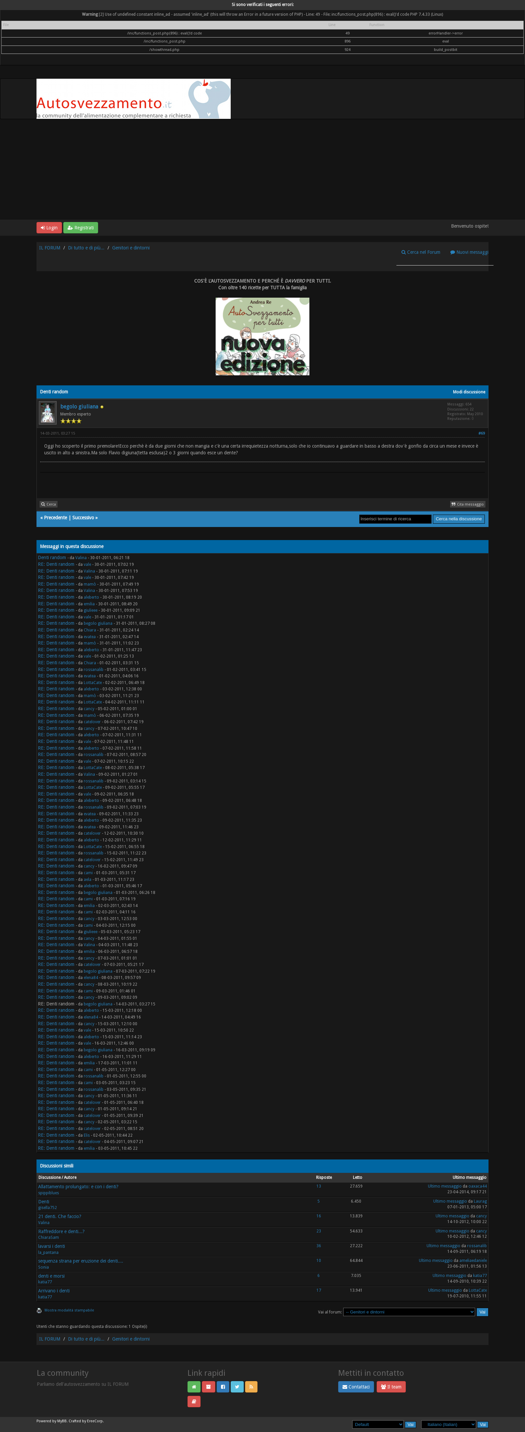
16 (318, 1216)
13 (318, 1186)
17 (318, 1290)
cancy (89, 708)
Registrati (81, 227)
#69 (481, 433)
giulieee (90, 610)
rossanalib (93, 669)
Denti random (52, 557)
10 (318, 1260)
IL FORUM (49, 247)
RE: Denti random (56, 564)
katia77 (45, 1282)
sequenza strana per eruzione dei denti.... (80, 1261)
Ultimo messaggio (445, 1186)
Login (49, 227)
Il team (391, 1386)
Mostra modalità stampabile (69, 1310)
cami (88, 873)
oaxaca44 (477, 1186)
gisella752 (47, 1207)
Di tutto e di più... (86, 247)
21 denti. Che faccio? (59, 1216)
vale (87, 564)
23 (318, 1231)
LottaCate (93, 682)
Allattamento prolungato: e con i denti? (78, 1186)
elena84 (91, 977)
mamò (90, 584)
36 (318, 1245)
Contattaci (356, 1386)
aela (87, 879)
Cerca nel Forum (420, 252)
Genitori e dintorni (131, 247)
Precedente (55, 517)
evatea (90, 636)
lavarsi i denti (51, 1246)
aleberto (91, 597)
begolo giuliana (79, 406)
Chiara (90, 630)
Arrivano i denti (54, 1290)
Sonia (43, 1267)
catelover (92, 722)
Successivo (83, 517)
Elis (87, 1135)
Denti (43, 1201)
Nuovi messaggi (469, 252)
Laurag (480, 1201)
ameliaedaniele (473, 1260)
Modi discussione (469, 392)
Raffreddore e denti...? (61, 1231)
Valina (81, 557)
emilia (89, 604)
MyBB (62, 1421)
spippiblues (48, 1193)
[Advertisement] (262, 169)
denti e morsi (51, 1276)
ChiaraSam (48, 1237)
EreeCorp (95, 1421)
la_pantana (48, 1252)
